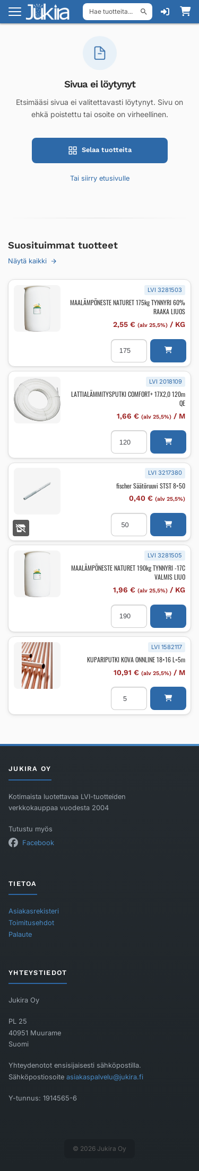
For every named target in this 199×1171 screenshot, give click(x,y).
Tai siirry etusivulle (99, 178)
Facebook (38, 843)
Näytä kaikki (32, 261)
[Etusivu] (50, 11)
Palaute (20, 934)
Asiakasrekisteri (33, 911)
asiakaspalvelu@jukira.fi (104, 1077)
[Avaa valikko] (14, 11)
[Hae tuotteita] (117, 11)
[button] (168, 350)
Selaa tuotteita (100, 150)
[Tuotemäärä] (129, 350)
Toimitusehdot (31, 923)
